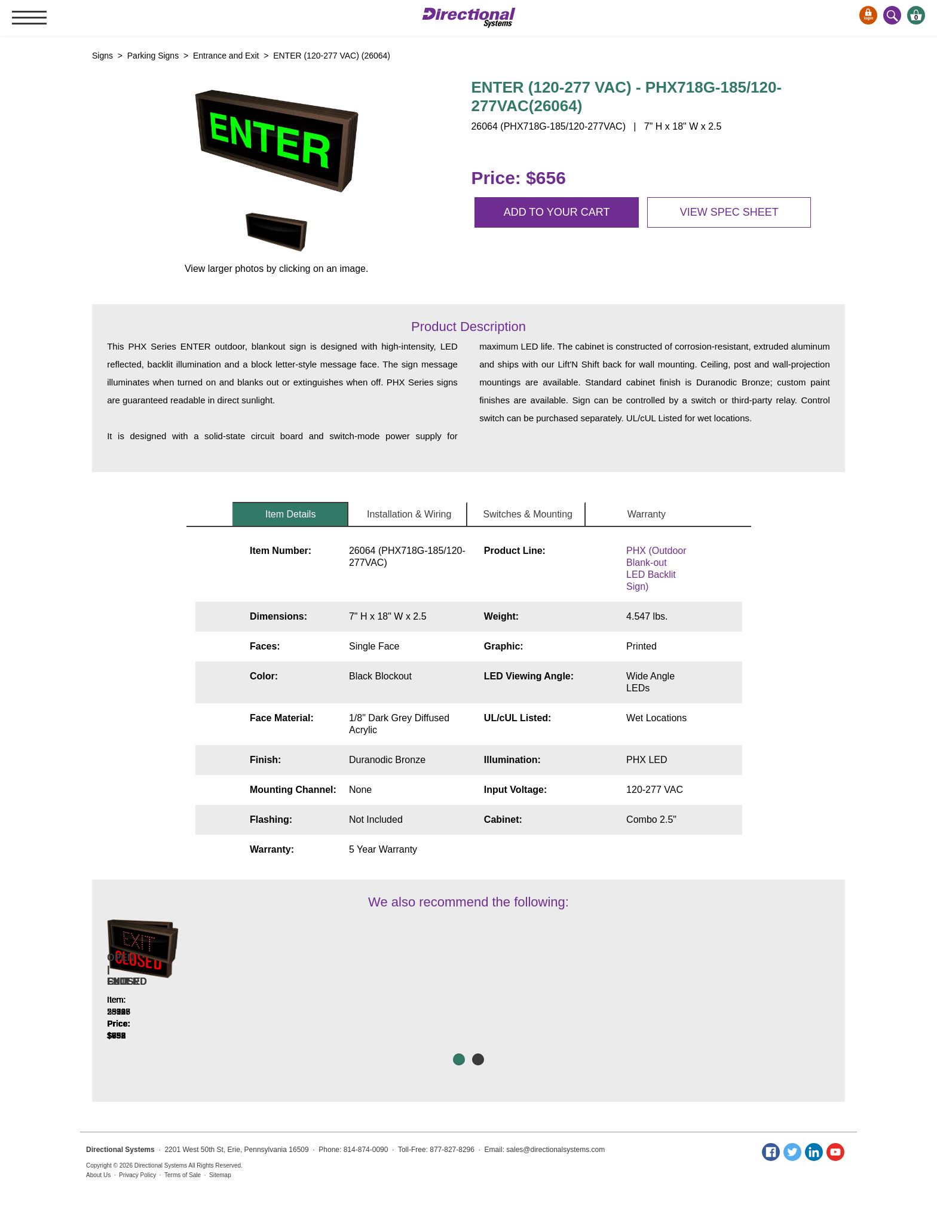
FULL (613, 1005)
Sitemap (220, 1175)
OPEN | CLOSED (323, 1005)
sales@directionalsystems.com (555, 1149)
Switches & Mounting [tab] (527, 514)
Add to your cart (557, 212)
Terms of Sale (182, 1175)
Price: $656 (518, 178)
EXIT (179, 1005)
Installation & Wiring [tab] (409, 514)
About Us (98, 1175)
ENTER (758, 1005)
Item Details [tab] (290, 514)
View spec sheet (729, 212)
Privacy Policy (137, 1175)
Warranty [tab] (646, 514)
